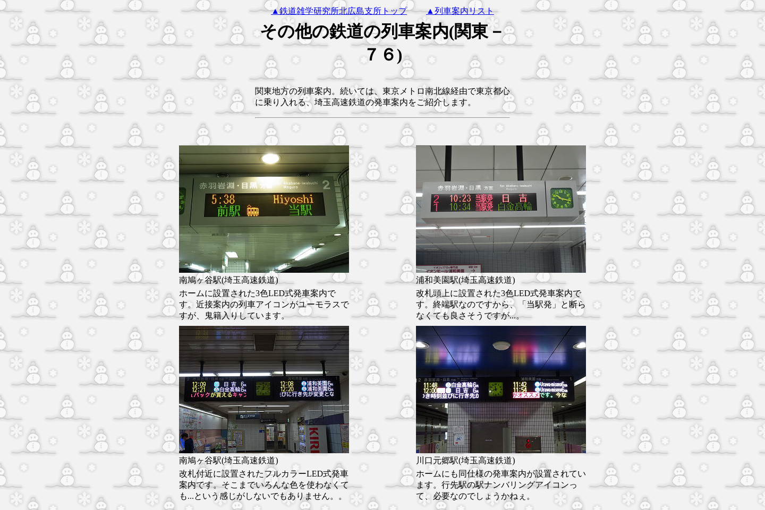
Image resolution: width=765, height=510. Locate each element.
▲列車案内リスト (460, 10)
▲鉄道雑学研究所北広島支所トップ (339, 10)
